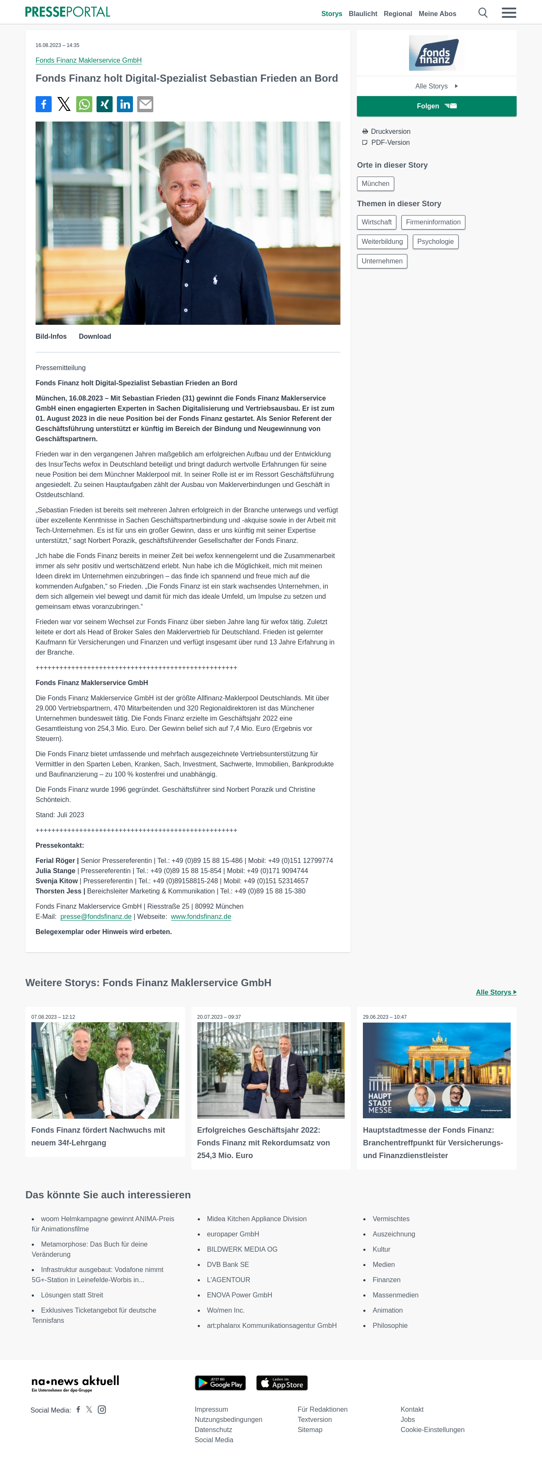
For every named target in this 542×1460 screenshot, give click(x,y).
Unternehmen (383, 264)
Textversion (315, 1419)
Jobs (408, 1419)
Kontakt (412, 1409)
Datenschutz (213, 1429)
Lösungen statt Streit (72, 1294)
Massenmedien (396, 1294)
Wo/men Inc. (226, 1309)
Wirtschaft (377, 223)
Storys (332, 13)
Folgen (436, 106)
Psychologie (438, 243)
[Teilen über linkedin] (125, 104)
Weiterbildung (383, 243)
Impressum (211, 1409)
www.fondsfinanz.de (201, 916)
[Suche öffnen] (483, 13)
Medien (384, 1264)
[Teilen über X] (64, 104)
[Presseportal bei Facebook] (75, 1409)
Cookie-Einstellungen (433, 1429)
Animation (388, 1309)
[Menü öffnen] (509, 13)
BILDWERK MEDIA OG (242, 1249)
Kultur (381, 1249)
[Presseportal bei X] (86, 1409)
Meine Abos (437, 13)
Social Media (214, 1439)
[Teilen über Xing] (105, 104)
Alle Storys (436, 86)
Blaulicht (363, 13)
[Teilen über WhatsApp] (84, 104)
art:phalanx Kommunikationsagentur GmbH (272, 1325)
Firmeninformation (436, 223)
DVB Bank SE (228, 1264)
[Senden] (145, 104)
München (376, 184)
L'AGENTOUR (228, 1279)
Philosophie (390, 1325)
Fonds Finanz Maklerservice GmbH (89, 60)
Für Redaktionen (323, 1409)
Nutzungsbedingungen (229, 1419)
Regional (398, 13)
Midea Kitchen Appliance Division (257, 1218)
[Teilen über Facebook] (44, 104)
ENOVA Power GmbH (239, 1294)
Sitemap (310, 1429)
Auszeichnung (394, 1233)
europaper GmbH (233, 1233)
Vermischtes (391, 1218)
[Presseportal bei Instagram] (99, 1408)
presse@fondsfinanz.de (96, 916)
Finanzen (387, 1279)
